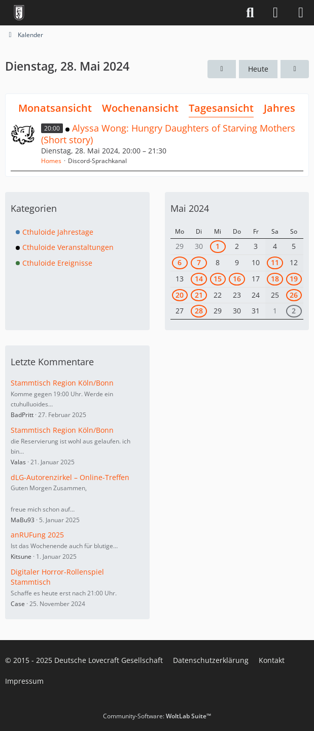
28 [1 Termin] (199, 310)
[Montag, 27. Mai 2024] (221, 69)
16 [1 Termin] (237, 278)
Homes (51, 160)
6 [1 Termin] (180, 262)
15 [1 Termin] (218, 278)
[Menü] (301, 13)
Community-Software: (157, 716)
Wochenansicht (140, 108)
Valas (18, 462)
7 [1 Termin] (199, 262)
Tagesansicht (221, 108)
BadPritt (22, 414)
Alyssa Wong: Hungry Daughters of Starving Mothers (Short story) (168, 134)
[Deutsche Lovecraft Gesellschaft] (19, 13)
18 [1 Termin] (275, 278)
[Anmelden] (275, 12)
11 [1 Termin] (275, 262)
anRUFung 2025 (37, 534)
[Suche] (250, 13)
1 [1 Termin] (218, 246)
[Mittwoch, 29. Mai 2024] (295, 69)
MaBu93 (22, 520)
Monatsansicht (55, 108)
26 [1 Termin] (294, 295)
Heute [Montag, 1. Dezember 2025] (258, 69)
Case (18, 603)
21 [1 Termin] (199, 295)
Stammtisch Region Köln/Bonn (62, 383)
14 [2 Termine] (199, 278)
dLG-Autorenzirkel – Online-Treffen (70, 477)
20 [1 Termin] (180, 295)
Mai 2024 (189, 208)
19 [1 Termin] (294, 278)
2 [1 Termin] (294, 310)
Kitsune (21, 556)
